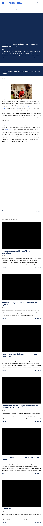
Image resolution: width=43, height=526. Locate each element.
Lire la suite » (38, 267)
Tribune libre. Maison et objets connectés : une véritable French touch (20, 406)
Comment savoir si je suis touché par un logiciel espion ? (20, 458)
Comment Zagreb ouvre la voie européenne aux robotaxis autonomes (20, 45)
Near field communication (7, 105)
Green (25, 9)
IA (30, 9)
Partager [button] (4, 60)
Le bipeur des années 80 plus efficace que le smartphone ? (18, 252)
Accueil (3, 9)
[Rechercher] (37, 2)
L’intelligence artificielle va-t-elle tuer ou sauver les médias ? (20, 355)
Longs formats (17, 9)
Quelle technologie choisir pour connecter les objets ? (19, 303)
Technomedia (12, 3)
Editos (9, 9)
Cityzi (16, 108)
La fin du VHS (7, 509)
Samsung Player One (9, 129)
